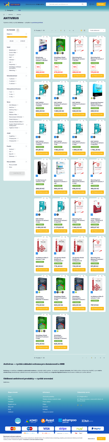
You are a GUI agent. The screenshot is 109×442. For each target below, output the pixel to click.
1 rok (11, 92)
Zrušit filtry (16, 173)
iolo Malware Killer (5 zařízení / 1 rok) (97, 297)
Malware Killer (14, 114)
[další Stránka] (69, 30)
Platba (44, 404)
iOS (11, 151)
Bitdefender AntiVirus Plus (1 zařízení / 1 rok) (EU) (41, 59)
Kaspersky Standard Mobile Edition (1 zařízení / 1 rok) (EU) (97, 104)
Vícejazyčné (14, 138)
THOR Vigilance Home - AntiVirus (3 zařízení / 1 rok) (97, 220)
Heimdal (12, 59)
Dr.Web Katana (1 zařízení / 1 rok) (41, 180)
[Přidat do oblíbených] (43, 37)
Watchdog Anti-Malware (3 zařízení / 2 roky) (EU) (97, 259)
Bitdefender (13, 50)
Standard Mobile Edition (16, 121)
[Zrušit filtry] (18, 30)
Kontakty (45, 409)
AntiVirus (12, 107)
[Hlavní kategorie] (4, 14)
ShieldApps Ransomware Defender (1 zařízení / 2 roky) (60, 338)
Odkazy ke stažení (48, 412)
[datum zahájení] (11, 41)
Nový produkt (13, 164)
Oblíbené (10, 412)
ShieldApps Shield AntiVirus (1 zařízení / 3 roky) (60, 298)
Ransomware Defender (16, 117)
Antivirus (11, 14)
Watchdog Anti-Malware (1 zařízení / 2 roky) (78, 181)
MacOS (12, 154)
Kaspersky (13, 64)
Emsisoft (12, 55)
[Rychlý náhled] (47, 37)
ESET (11, 57)
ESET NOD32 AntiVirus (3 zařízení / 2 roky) (42, 220)
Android (12, 149)
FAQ (19, 10)
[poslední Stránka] (73, 30)
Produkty (10, 399)
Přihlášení (10, 401)
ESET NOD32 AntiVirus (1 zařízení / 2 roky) (78, 143)
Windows (13, 156)
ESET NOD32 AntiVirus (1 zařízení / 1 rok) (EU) (42, 104)
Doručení (45, 407)
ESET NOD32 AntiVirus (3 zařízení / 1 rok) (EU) (42, 143)
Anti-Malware (13, 105)
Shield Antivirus (14, 119)
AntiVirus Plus (13, 109)
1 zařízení (13, 78)
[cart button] (101, 4)
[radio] (84, 30)
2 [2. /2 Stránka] (64, 30)
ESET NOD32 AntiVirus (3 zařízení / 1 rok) (78, 104)
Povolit (100, 438)
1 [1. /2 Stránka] (91, 358)
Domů (9, 396)
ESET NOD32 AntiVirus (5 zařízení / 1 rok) (60, 143)
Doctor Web (13, 52)
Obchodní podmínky (48, 396)
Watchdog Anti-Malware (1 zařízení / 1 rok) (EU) (97, 59)
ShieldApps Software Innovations (18, 67)
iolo (11, 62)
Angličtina (12, 136)
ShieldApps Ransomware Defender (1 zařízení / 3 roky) (42, 299)
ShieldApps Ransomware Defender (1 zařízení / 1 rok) (78, 299)
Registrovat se (12, 404)
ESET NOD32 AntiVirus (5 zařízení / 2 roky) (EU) (60, 220)
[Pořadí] (97, 30)
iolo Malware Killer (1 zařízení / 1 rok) (42, 258)
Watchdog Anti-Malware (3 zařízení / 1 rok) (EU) (78, 59)
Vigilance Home (14, 127)
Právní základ (46, 401)
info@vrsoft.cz (83, 396)
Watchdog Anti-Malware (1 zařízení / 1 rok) (97, 181)
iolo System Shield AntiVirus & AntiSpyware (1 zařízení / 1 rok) (59, 260)
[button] (9, 10)
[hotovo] (22, 41)
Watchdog (13, 70)
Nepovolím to (91, 438)
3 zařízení (12, 81)
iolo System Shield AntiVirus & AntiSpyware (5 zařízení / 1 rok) (78, 260)
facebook (78, 405)
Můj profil (10, 407)
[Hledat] (82, 4)
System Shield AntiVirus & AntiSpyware (18, 124)
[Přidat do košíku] (42, 75)
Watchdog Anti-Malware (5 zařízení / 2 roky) (78, 220)
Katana (12, 112)
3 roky (11, 96)
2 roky (12, 94)
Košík (9, 409)
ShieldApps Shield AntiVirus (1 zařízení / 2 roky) (42, 337)
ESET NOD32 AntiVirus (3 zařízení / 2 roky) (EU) (97, 143)
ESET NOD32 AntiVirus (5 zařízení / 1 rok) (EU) (60, 104)
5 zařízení (12, 83)
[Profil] (92, 4)
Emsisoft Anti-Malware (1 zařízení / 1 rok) (60, 181)
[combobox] (66, 4)
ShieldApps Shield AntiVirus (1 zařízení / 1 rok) (60, 59)
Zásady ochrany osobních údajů (52, 399)
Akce (10, 167)
